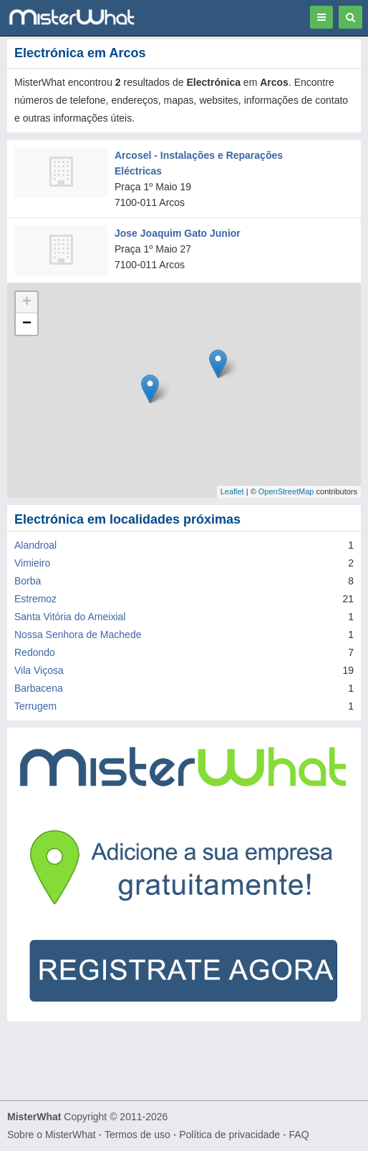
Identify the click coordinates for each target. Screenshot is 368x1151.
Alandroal (35, 545)
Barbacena (38, 688)
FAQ (299, 1134)
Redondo (34, 652)
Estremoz (35, 598)
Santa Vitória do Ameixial (69, 616)
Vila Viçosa (39, 670)
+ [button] (27, 302)
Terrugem (35, 706)
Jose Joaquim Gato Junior (178, 233)
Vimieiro (32, 563)
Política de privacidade (229, 1134)
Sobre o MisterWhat (51, 1134)
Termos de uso (137, 1134)
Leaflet (232, 491)
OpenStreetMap (286, 491)
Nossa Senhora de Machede (77, 634)
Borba (27, 581)
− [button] (27, 324)
